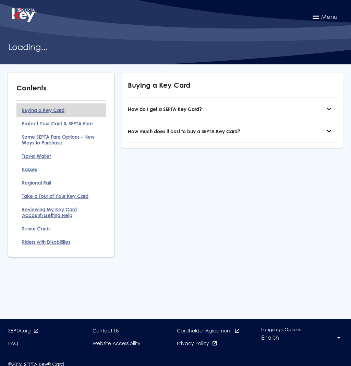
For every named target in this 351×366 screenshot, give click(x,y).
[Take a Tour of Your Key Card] (61, 196)
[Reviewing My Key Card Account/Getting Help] (61, 212)
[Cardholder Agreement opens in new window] (208, 333)
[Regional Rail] (61, 182)
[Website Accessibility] (117, 346)
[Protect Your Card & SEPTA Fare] (61, 123)
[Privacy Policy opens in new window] (197, 346)
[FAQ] (13, 346)
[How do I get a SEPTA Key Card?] (329, 109)
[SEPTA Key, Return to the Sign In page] (24, 16)
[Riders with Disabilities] (61, 242)
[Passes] (61, 169)
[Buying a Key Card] (61, 110)
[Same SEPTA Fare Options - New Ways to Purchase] (61, 139)
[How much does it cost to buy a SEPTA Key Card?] (329, 131)
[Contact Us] (106, 333)
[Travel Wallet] (61, 156)
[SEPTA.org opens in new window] (23, 333)
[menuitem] (324, 16)
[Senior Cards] (61, 228)
